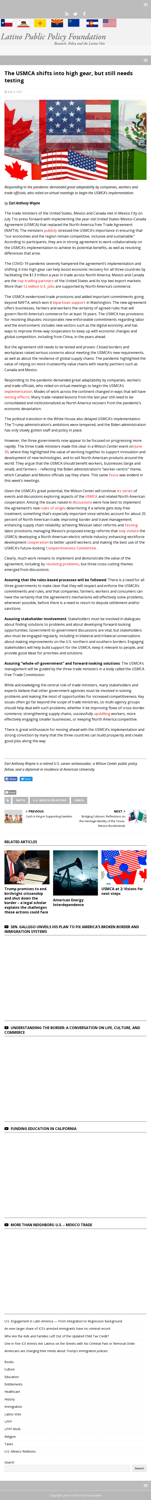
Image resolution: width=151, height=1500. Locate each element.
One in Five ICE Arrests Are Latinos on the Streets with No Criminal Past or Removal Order (69, 1343)
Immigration (13, 1406)
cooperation (38, 542)
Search (9, 1462)
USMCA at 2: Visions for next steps (122, 891)
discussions (82, 502)
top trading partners (35, 280)
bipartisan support (69, 302)
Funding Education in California (44, 1128)
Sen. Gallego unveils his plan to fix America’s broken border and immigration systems (71, 929)
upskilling (102, 713)
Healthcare (12, 1391)
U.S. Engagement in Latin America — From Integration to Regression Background (63, 1321)
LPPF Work (12, 1429)
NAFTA (20, 800)
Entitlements (13, 1384)
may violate (129, 530)
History (9, 1399)
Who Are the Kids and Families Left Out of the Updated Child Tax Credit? (56, 1336)
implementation (18, 391)
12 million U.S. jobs (39, 286)
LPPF (8, 1421)
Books (9, 1362)
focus (113, 474)
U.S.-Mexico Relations (49, 800)
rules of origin (53, 508)
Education (11, 1377)
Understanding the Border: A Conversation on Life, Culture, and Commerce (72, 1030)
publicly (50, 230)
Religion (10, 1436)
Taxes (8, 1444)
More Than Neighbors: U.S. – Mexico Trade (51, 1224)
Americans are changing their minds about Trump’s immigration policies (56, 1351)
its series (125, 490)
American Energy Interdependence (68, 902)
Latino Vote (12, 1414)
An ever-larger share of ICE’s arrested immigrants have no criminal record (57, 1328)
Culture (9, 1369)
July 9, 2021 (15, 92)
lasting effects (17, 397)
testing (131, 525)
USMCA (91, 496)
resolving (54, 564)
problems (71, 564)
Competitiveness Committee (71, 548)
